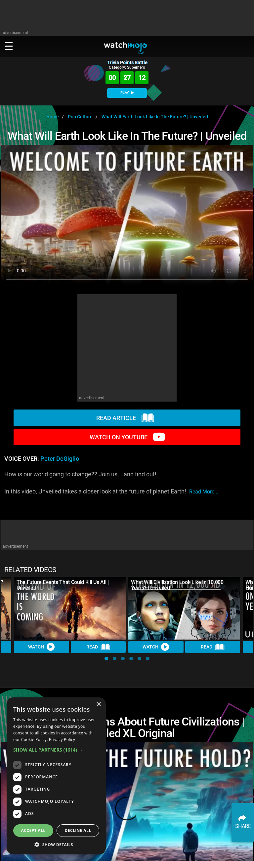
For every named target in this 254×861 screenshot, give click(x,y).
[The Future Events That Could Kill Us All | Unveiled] (70, 608)
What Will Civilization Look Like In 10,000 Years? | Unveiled (177, 585)
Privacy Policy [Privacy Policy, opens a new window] (62, 739)
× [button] (98, 704)
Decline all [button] (78, 830)
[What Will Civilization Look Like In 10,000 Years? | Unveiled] (184, 608)
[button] (106, 658)
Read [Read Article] (98, 647)
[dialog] (56, 775)
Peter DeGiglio (59, 458)
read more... (203, 492)
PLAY (127, 93)
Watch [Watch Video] (41, 647)
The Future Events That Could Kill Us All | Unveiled (63, 585)
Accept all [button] (33, 830)
